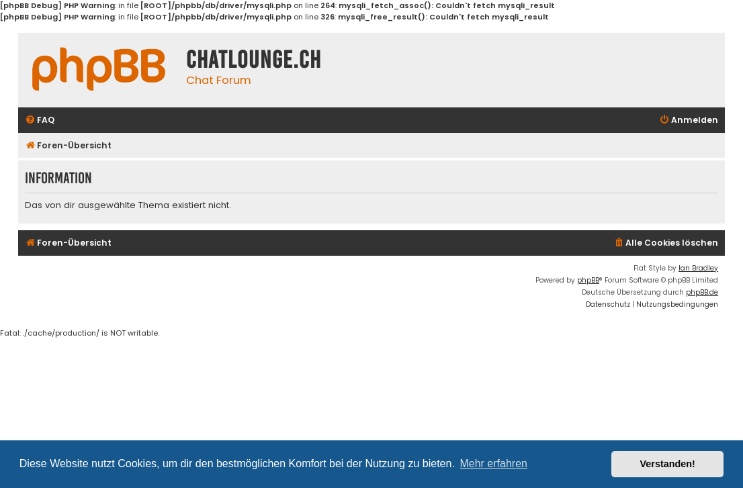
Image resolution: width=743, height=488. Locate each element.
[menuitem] (39, 120)
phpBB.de (702, 292)
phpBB (588, 280)
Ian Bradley (698, 268)
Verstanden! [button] (667, 463)
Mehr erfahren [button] (493, 463)
